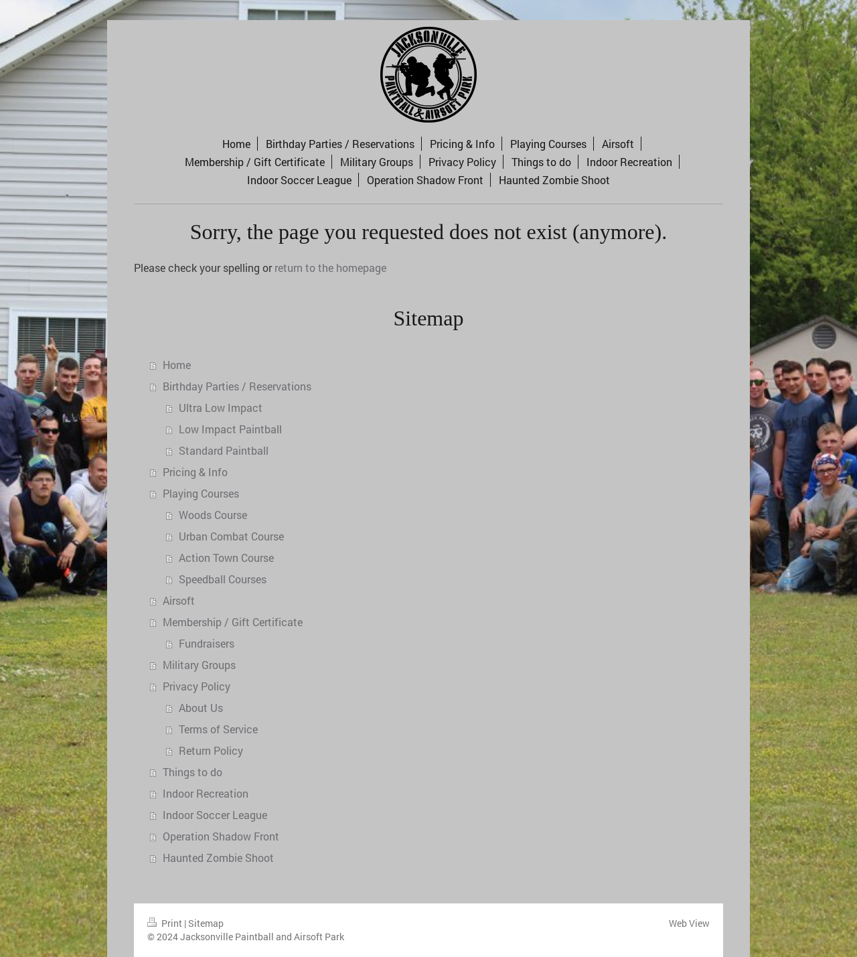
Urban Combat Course (231, 536)
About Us (201, 708)
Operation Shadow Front (221, 836)
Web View (689, 923)
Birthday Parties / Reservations (237, 386)
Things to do (192, 772)
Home (177, 365)
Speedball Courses (222, 579)
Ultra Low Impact (220, 407)
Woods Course (213, 515)
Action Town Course (226, 557)
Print (165, 923)
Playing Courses (201, 493)
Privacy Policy (196, 686)
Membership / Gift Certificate (233, 622)
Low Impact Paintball (230, 429)
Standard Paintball (223, 450)
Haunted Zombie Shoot (218, 858)
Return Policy (211, 750)
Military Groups (199, 665)
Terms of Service (218, 729)
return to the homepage (330, 268)
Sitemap (206, 923)
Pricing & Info (195, 472)
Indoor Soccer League (215, 815)
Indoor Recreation (205, 793)
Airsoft (179, 600)
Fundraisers (206, 643)
